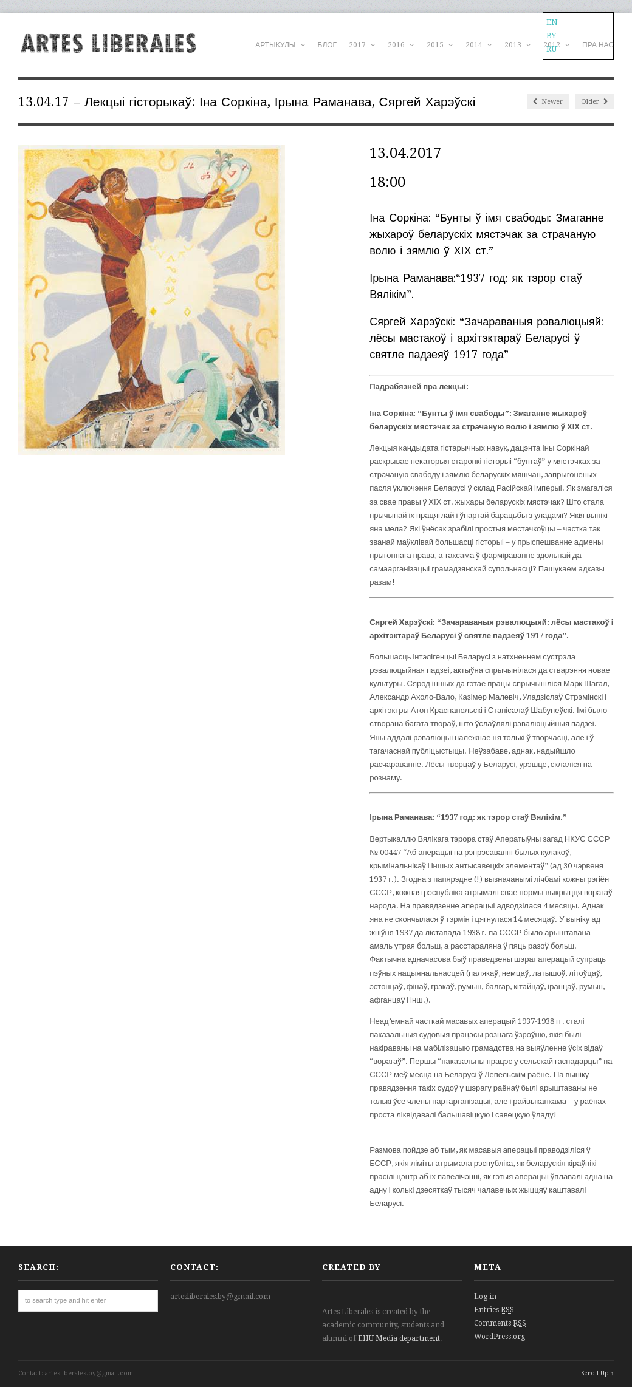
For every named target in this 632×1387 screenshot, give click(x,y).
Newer (548, 102)
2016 (401, 45)
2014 (478, 45)
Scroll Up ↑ (597, 1373)
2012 (556, 45)
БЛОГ (327, 45)
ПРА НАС (598, 45)
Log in (485, 1296)
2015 (440, 45)
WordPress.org (499, 1336)
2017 (362, 45)
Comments (500, 1323)
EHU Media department (399, 1338)
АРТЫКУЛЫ (280, 45)
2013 (517, 45)
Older (594, 102)
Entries (494, 1310)
